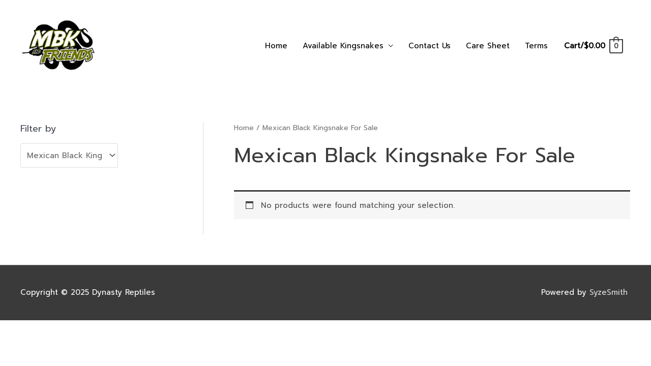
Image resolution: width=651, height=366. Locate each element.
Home (276, 45)
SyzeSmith (610, 292)
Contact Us (429, 45)
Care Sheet (488, 45)
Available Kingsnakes (343, 45)
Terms (536, 45)
